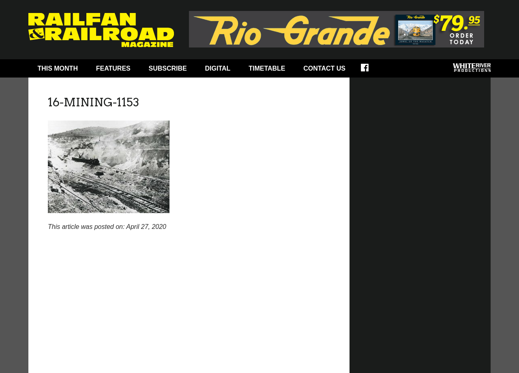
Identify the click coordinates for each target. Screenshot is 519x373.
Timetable (267, 68)
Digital (218, 68)
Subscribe (168, 68)
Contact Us (324, 68)
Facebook (370, 70)
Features (113, 68)
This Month (57, 68)
